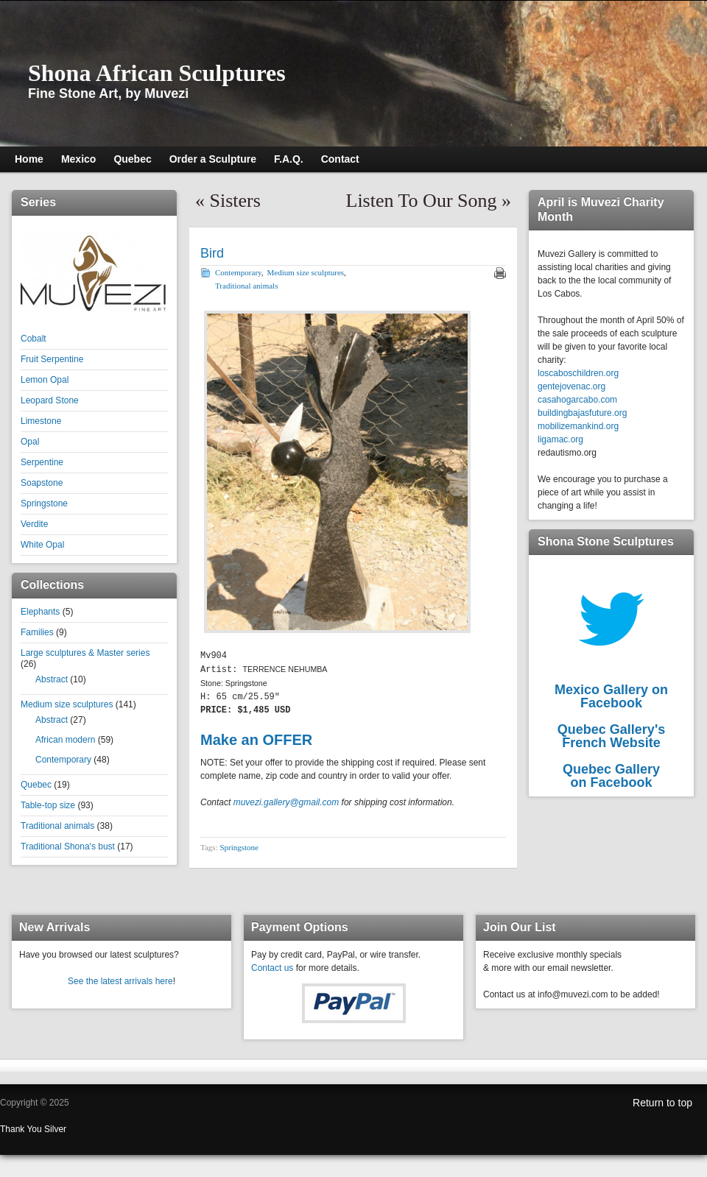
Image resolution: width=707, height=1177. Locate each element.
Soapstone (42, 483)
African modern (65, 740)
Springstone (44, 503)
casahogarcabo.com (577, 400)
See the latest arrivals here (120, 981)
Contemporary (63, 759)
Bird (212, 253)
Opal (30, 441)
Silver (55, 1129)
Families (37, 632)
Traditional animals (57, 826)
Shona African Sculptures (157, 73)
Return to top (662, 1103)
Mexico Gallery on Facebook (611, 696)
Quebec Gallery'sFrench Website (611, 736)
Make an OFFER (256, 738)
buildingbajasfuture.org (582, 413)
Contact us (272, 968)
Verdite (34, 524)
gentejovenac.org (571, 386)
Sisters (235, 200)
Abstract (51, 679)
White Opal (42, 545)
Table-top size (48, 805)
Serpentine (42, 462)
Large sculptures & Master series (85, 653)
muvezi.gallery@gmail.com (286, 801)
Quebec (36, 785)
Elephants (40, 612)
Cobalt (33, 338)
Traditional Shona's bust (68, 846)
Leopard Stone (50, 400)
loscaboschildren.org (578, 373)
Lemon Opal (44, 380)
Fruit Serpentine (52, 359)
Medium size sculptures (67, 704)
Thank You (22, 1129)
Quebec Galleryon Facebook (611, 776)
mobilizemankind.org (578, 426)
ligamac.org (560, 439)
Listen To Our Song (421, 200)
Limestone (41, 421)
